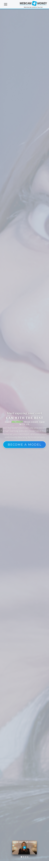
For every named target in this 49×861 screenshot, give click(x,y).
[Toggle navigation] (5, 4)
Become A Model (24, 444)
